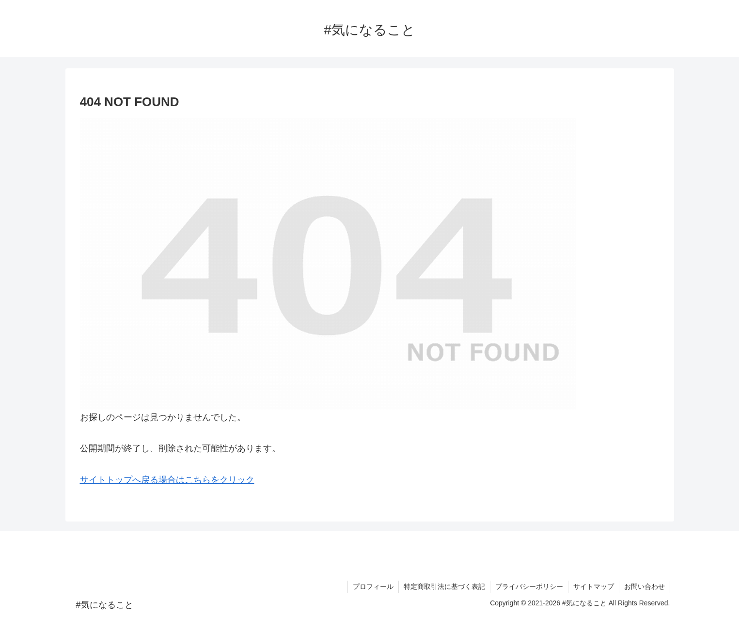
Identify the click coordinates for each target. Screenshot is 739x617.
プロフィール (373, 586)
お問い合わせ (644, 586)
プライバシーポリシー (529, 586)
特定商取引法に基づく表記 (444, 586)
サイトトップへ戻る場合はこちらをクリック (167, 480)
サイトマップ (593, 586)
